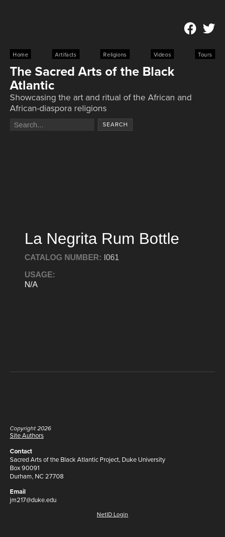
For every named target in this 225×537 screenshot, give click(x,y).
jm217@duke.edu (33, 500)
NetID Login (112, 514)
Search (115, 124)
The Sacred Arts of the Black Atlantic (92, 78)
